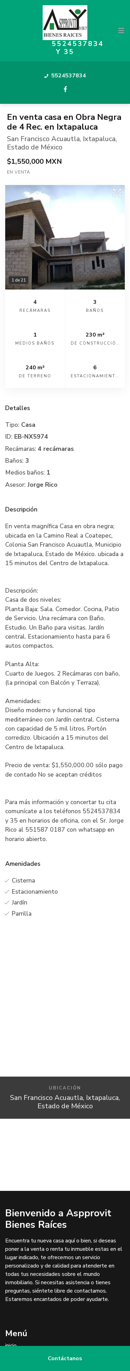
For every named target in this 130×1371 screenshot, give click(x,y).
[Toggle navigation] (121, 30)
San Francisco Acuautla (43, 139)
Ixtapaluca (99, 139)
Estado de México (34, 147)
